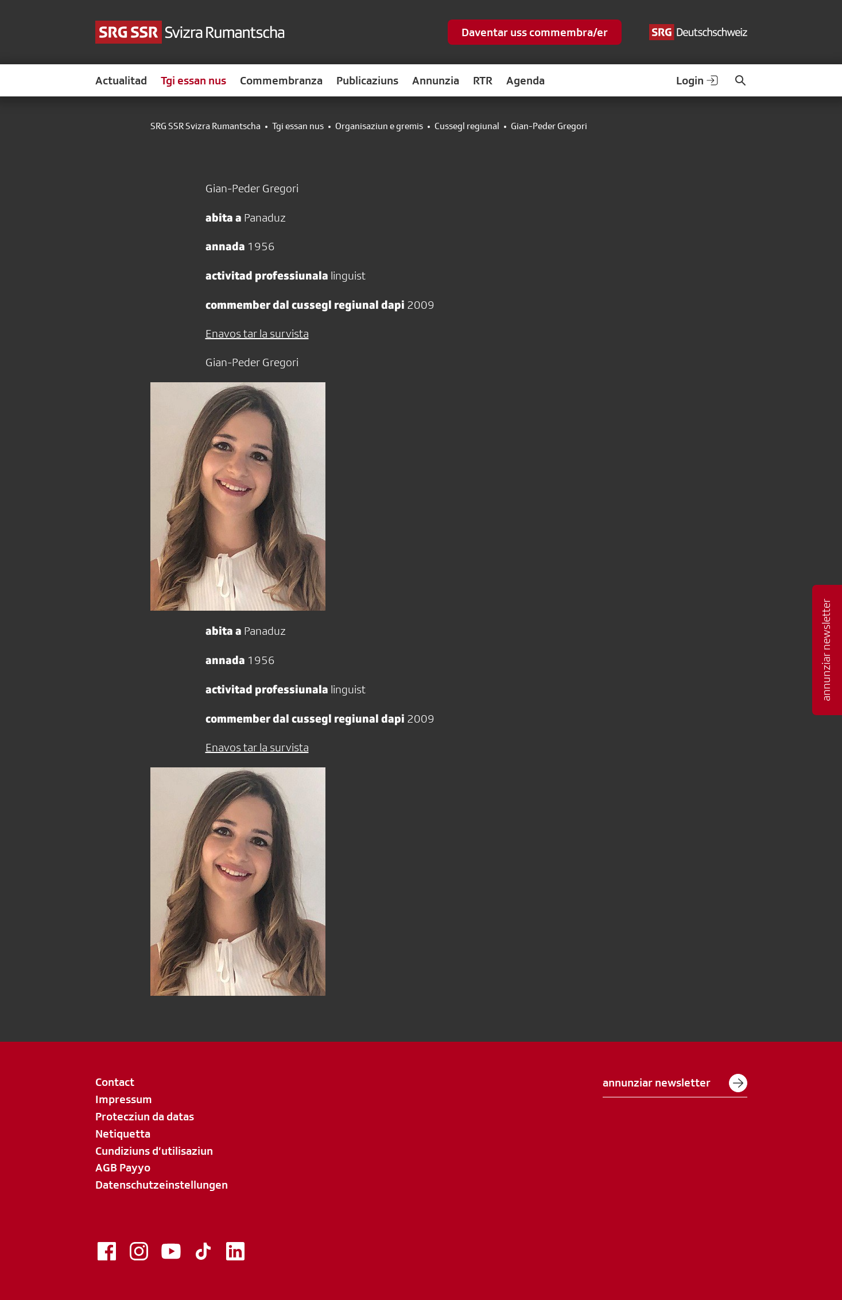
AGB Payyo (122, 1167)
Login (698, 80)
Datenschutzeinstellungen (161, 1184)
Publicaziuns (367, 80)
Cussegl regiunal (466, 126)
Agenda (525, 80)
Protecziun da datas (144, 1116)
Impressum (123, 1099)
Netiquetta (122, 1133)
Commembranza (281, 80)
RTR (482, 80)
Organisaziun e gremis (379, 126)
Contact (114, 1082)
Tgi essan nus (193, 80)
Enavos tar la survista (257, 333)
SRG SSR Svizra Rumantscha (205, 126)
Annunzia (435, 80)
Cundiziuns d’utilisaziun (154, 1150)
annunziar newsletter (675, 1083)
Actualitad (121, 80)
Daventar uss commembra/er (534, 32)
